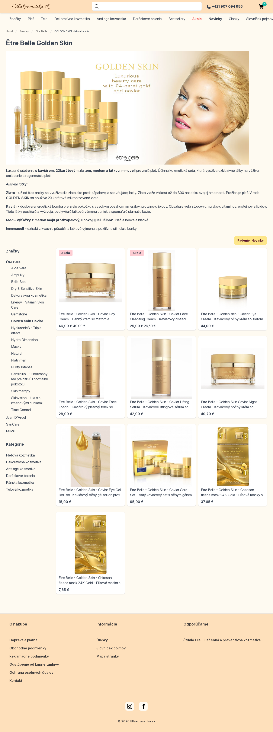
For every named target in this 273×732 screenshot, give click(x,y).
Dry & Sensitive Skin (26, 288)
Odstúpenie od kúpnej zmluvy (34, 664)
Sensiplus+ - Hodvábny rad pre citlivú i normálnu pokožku (29, 379)
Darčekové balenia (147, 19)
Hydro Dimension (24, 340)
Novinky (215, 19)
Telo (44, 19)
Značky (15, 19)
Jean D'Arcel (16, 417)
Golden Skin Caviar (27, 321)
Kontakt (15, 680)
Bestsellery (176, 19)
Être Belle (42, 31)
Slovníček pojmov (111, 647)
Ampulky (18, 275)
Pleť (31, 19)
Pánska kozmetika (20, 482)
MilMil (10, 431)
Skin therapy (20, 391)
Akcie (197, 19)
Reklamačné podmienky (29, 655)
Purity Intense (21, 367)
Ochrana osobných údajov (31, 672)
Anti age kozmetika (111, 19)
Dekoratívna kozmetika (72, 19)
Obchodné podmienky (27, 647)
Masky (16, 346)
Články (102, 639)
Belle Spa (18, 282)
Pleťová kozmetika (20, 455)
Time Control (21, 410)
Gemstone (19, 314)
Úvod (9, 31)
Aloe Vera (18, 268)
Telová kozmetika (19, 489)
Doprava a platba (23, 639)
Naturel (16, 353)
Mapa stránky (107, 655)
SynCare (12, 424)
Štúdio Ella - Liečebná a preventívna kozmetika (222, 639)
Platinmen (18, 360)
